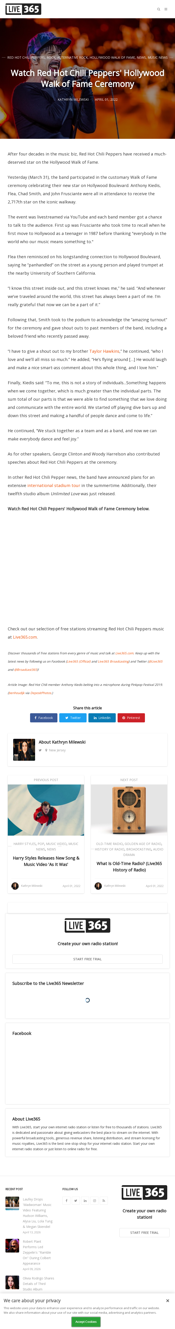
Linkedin (102, 718)
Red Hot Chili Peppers (26, 57)
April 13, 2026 (32, 1232)
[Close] (168, 1301)
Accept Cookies (86, 1322)
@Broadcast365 (25, 670)
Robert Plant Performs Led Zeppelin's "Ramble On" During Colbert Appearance (37, 1252)
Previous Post (46, 780)
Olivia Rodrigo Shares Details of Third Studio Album (38, 1283)
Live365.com (25, 637)
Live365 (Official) (78, 661)
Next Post (129, 780)
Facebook (44, 718)
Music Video (56, 844)
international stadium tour (53, 485)
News (141, 57)
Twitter (73, 718)
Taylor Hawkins (104, 351)
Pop (41, 844)
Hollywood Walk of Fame (112, 57)
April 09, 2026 (32, 1269)
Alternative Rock (72, 57)
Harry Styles (24, 844)
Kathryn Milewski (68, 742)
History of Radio (109, 849)
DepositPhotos (40, 693)
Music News (158, 57)
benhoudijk (16, 693)
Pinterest (131, 718)
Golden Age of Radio (143, 844)
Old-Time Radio (109, 844)
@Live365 (155, 661)
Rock (51, 57)
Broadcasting (138, 849)
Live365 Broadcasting (113, 661)
